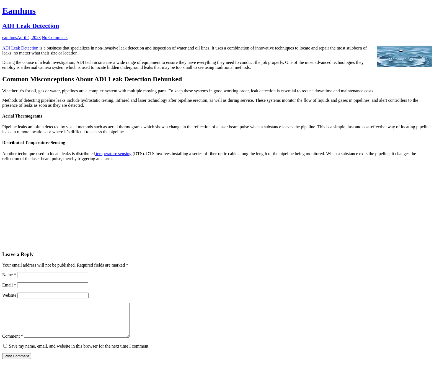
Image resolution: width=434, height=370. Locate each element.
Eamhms (19, 11)
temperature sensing (113, 153)
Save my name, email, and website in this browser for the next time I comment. (79, 352)
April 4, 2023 (29, 37)
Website (9, 295)
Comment (12, 342)
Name (9, 274)
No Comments (55, 37)
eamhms (9, 37)
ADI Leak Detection (30, 25)
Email (9, 285)
